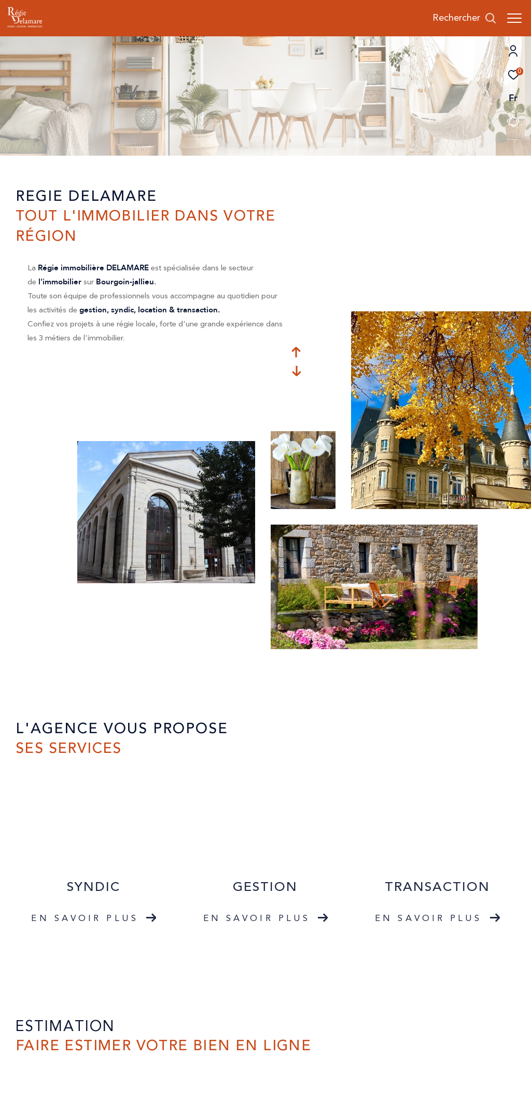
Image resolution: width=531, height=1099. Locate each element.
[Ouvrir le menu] (514, 18)
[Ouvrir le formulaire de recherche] (464, 18)
